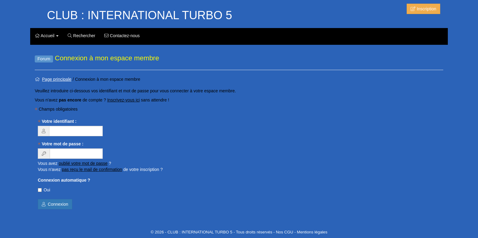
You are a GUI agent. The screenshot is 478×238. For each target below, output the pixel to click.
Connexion (55, 204)
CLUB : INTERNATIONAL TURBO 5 (139, 15)
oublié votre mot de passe (83, 163)
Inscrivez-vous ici (123, 100)
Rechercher (81, 35)
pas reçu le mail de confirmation (92, 169)
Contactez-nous (122, 35)
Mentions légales (312, 232)
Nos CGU (284, 232)
